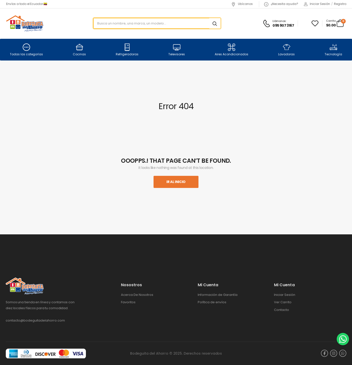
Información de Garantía (217, 295)
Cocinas (79, 49)
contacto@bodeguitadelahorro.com (35, 320)
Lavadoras (286, 49)
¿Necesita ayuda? (281, 4)
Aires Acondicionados (231, 49)
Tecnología (333, 49)
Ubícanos (242, 4)
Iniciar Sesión (284, 295)
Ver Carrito (283, 302)
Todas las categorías (26, 49)
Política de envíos (212, 302)
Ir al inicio (176, 181)
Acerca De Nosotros (137, 295)
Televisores (176, 49)
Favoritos (128, 302)
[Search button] (215, 23)
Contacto (281, 310)
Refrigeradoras (127, 49)
